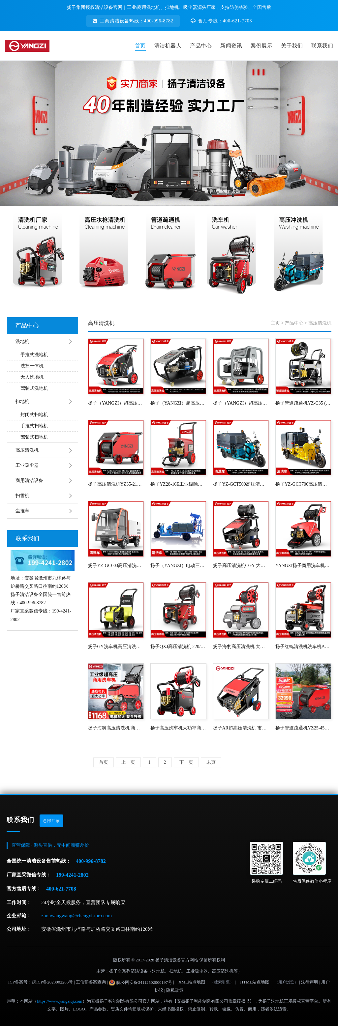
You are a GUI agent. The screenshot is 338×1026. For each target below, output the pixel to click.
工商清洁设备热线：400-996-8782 (133, 20)
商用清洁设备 (29, 480)
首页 (140, 45)
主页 (275, 323)
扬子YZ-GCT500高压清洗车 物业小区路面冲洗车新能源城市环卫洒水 (241, 484)
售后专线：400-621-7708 (221, 20)
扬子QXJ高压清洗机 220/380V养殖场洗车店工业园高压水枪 (178, 646)
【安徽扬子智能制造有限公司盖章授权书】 (213, 1001)
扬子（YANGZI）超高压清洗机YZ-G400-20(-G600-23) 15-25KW (178, 403)
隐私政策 (174, 990)
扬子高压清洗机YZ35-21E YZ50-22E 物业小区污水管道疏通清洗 (116, 484)
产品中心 (201, 45)
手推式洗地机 (34, 354)
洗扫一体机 (32, 365)
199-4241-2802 (72, 875)
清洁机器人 (168, 45)
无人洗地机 (32, 377)
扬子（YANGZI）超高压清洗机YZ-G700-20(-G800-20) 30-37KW (241, 403)
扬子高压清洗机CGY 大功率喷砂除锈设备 (241, 565)
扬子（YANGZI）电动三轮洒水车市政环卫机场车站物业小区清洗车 (178, 565)
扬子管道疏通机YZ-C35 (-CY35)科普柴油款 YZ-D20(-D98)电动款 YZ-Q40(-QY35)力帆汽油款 (303, 403)
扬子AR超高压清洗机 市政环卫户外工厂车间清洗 (241, 728)
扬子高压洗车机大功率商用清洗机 (178, 728)
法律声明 (309, 982)
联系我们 (322, 45)
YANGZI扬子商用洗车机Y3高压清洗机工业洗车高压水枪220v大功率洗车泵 (303, 565)
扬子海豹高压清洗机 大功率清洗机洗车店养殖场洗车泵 (241, 646)
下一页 (186, 762)
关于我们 (292, 45)
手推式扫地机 (34, 425)
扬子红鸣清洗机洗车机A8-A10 (303, 646)
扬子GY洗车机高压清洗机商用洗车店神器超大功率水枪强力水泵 (116, 646)
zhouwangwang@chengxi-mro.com (76, 915)
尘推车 (22, 510)
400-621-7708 (61, 889)
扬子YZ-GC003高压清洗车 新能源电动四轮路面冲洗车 (116, 565)
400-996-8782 (91, 861)
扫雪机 (22, 495)
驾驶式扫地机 (34, 437)
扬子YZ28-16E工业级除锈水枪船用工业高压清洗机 (178, 484)
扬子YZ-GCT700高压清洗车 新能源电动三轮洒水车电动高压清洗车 (303, 484)
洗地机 (22, 341)
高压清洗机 (27, 450)
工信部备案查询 (91, 982)
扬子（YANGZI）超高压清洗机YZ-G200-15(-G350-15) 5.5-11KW (116, 403)
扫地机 (22, 401)
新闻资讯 (231, 45)
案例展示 (261, 45)
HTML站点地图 (254, 982)
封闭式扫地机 (34, 414)
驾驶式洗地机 (34, 388)
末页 (211, 762)
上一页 (128, 762)
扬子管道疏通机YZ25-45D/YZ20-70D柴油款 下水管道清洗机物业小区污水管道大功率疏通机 (303, 728)
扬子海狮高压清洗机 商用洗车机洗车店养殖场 (116, 728)
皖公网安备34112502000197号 (140, 982)
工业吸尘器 (27, 465)
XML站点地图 (191, 982)
